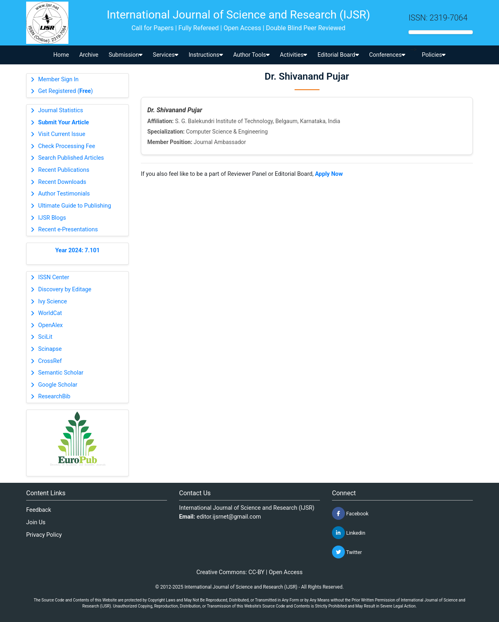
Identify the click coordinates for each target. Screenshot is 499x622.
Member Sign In (58, 79)
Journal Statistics (60, 110)
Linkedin (348, 532)
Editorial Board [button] (338, 54)
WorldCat (50, 313)
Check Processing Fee (66, 146)
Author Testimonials (64, 193)
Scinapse (50, 349)
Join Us (35, 522)
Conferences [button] (387, 54)
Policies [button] (433, 54)
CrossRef (50, 361)
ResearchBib (54, 396)
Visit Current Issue (61, 134)
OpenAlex (50, 325)
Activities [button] (293, 54)
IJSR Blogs (52, 217)
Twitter (347, 552)
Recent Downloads (62, 182)
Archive (89, 54)
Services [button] (165, 54)
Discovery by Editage (64, 289)
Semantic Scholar (60, 372)
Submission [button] (125, 54)
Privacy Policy (44, 534)
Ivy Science (52, 301)
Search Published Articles (71, 157)
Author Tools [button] (251, 54)
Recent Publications (63, 170)
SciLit (45, 337)
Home (61, 54)
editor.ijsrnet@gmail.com (229, 516)
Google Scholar (57, 384)
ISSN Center (53, 277)
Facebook (350, 513)
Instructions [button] (206, 54)
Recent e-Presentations (68, 229)
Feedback (38, 510)
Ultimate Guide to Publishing (74, 205)
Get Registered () (65, 91)
